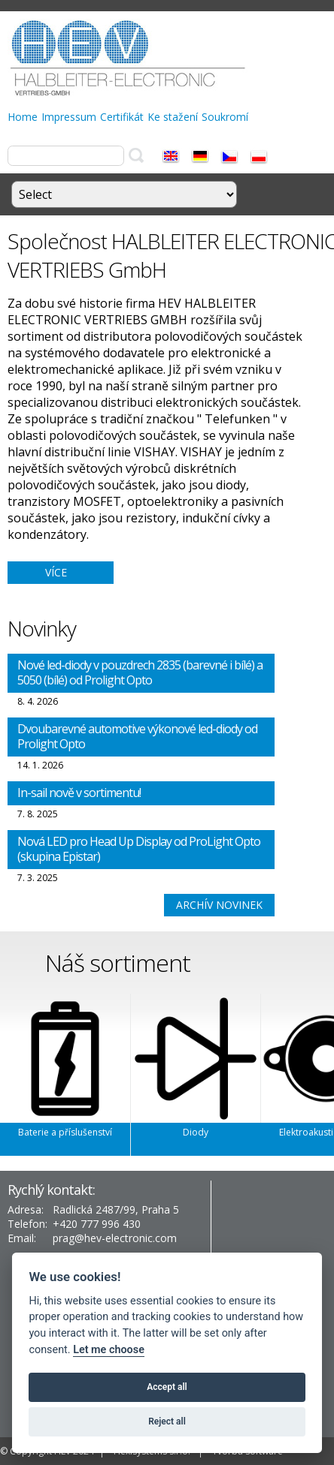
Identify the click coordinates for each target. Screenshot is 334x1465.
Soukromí (225, 117)
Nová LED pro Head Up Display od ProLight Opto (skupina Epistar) (138, 849)
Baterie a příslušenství (65, 1132)
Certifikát (122, 117)
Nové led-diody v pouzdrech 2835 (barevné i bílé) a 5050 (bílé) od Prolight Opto (140, 672)
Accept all (167, 1387)
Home (23, 117)
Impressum (68, 117)
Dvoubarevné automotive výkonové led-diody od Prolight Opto (137, 736)
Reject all (167, 1421)
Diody (195, 1132)
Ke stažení (172, 117)
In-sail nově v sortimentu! (79, 792)
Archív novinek (219, 905)
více (56, 572)
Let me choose (108, 1349)
